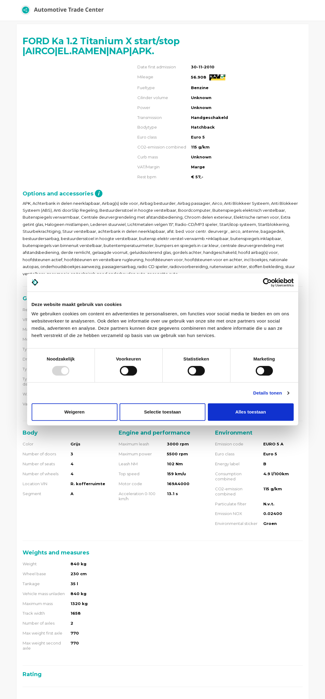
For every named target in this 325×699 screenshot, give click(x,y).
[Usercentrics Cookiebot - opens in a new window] (267, 282)
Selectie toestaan (162, 411)
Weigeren (74, 411)
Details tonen (267, 392)
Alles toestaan (250, 411)
